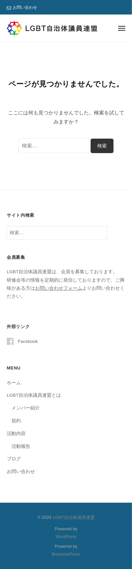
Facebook (28, 341)
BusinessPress (66, 554)
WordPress (66, 536)
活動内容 (16, 433)
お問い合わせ (25, 7)
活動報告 (20, 446)
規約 (16, 420)
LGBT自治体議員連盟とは (34, 395)
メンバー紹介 (25, 408)
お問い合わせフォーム (58, 288)
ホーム (14, 382)
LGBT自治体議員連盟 (73, 517)
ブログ (14, 458)
